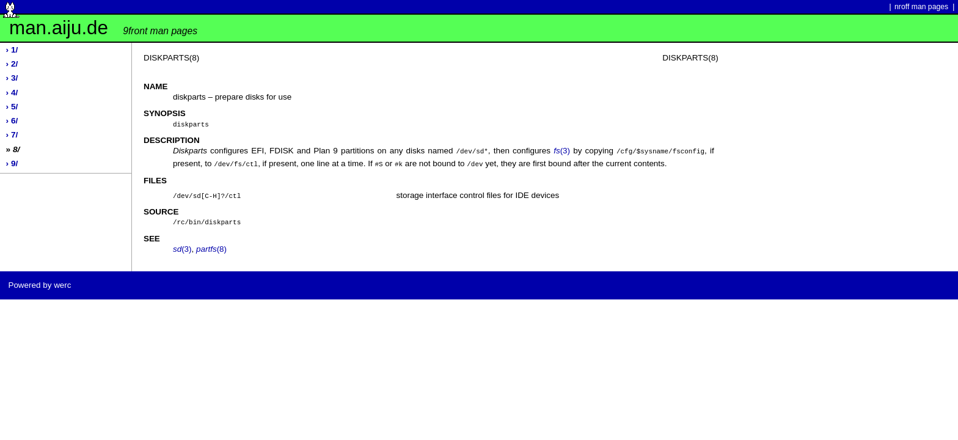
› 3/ (12, 77)
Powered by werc (39, 282)
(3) (562, 150)
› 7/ (12, 134)
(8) (211, 246)
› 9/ (12, 163)
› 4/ (12, 92)
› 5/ (12, 106)
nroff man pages (921, 6)
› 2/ (12, 63)
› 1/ (12, 49)
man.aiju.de (103, 27)
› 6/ (12, 120)
